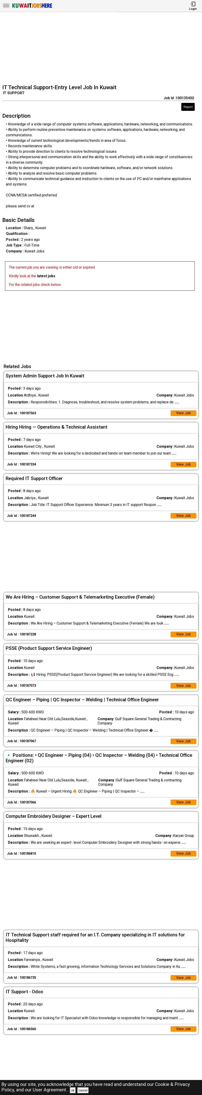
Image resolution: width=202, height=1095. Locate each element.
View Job (183, 413)
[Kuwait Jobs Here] (32, 7)
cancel (83, 1090)
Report (188, 107)
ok (72, 1090)
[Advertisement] (102, 49)
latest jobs (46, 276)
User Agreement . (50, 1089)
